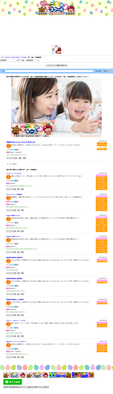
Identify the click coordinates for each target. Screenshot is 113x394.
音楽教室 (24, 57)
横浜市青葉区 (16, 57)
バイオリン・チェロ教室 (101, 204)
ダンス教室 (102, 149)
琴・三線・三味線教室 (102, 261)
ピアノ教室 (102, 143)
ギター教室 (101, 179)
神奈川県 (7, 57)
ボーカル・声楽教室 (102, 145)
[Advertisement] (56, 30)
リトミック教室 (101, 198)
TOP (2, 57)
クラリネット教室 (101, 185)
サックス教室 (101, 181)
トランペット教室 (101, 183)
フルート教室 (101, 206)
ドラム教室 (101, 187)
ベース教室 (101, 223)
